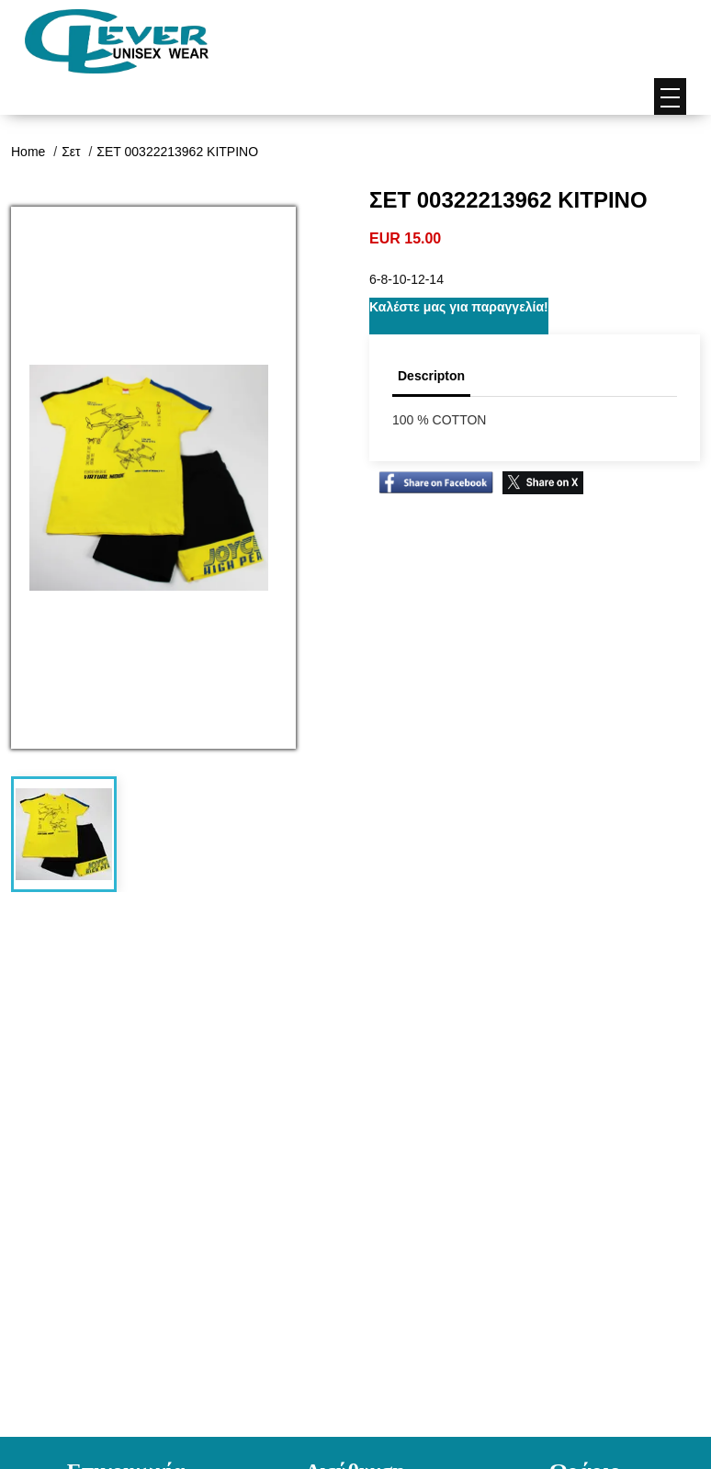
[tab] (64, 834)
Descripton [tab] (431, 375)
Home (30, 151)
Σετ (73, 151)
